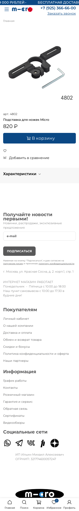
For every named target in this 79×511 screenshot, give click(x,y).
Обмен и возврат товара (22, 340)
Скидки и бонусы (16, 347)
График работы (15, 381)
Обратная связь (15, 409)
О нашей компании (18, 326)
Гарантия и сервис (18, 402)
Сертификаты (13, 416)
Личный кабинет (16, 319)
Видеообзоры (14, 423)
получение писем (13, 263)
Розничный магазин (18, 395)
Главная (9, 21)
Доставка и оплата (17, 333)
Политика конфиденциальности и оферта (36, 354)
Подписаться (19, 251)
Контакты (10, 388)
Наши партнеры (15, 361)
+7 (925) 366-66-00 (58, 8)
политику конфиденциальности (56, 263)
